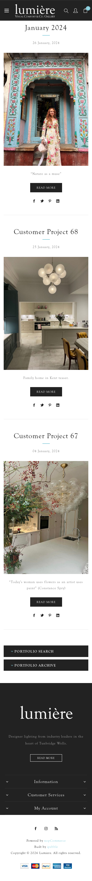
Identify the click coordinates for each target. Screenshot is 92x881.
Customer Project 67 (46, 436)
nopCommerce (55, 840)
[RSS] (56, 829)
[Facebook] (36, 829)
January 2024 (46, 27)
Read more (46, 758)
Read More (46, 187)
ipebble (52, 847)
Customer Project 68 (46, 231)
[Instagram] (46, 829)
